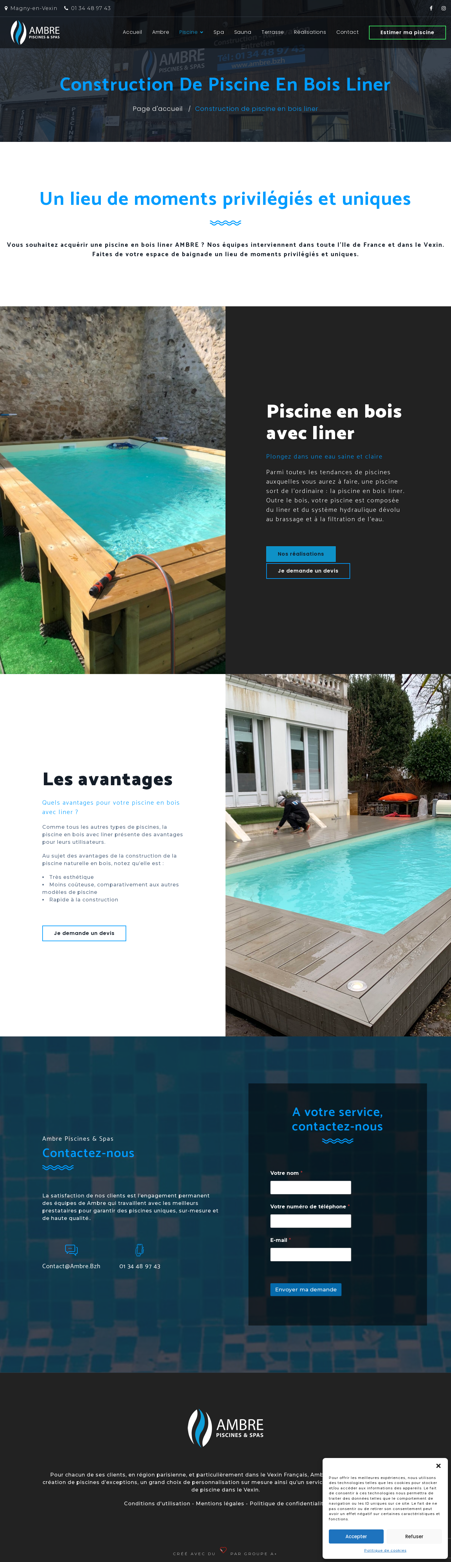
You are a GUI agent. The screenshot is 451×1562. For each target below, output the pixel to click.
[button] (438, 1466)
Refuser (414, 1536)
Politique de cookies (385, 1550)
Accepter (356, 1536)
